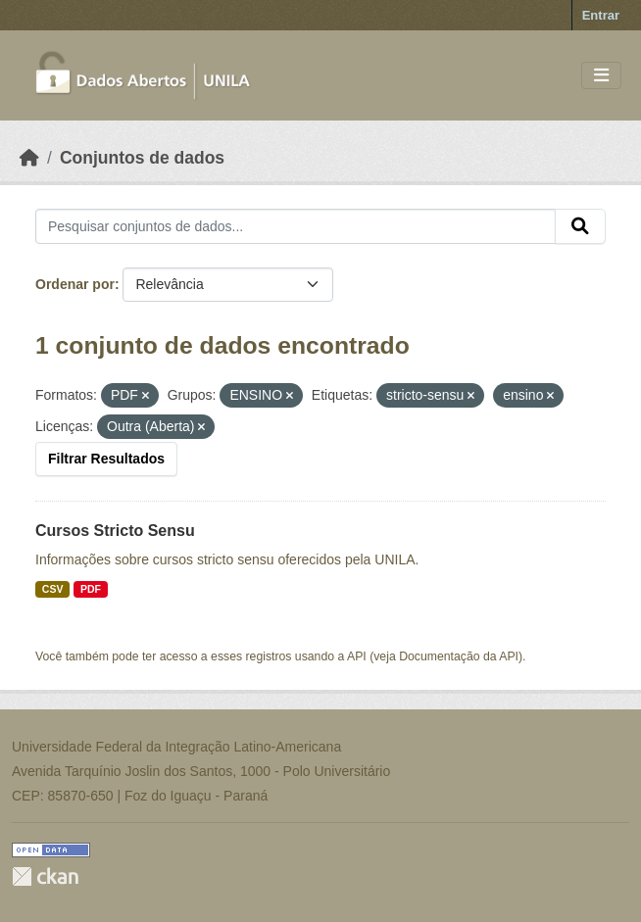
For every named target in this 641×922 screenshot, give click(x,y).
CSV (53, 589)
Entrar (600, 15)
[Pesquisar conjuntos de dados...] (295, 226)
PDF (90, 589)
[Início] (29, 158)
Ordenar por (75, 284)
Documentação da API (458, 656)
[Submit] (580, 226)
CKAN (45, 876)
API (357, 656)
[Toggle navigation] (601, 76)
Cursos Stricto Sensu (115, 530)
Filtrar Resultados (106, 458)
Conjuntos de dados (142, 158)
